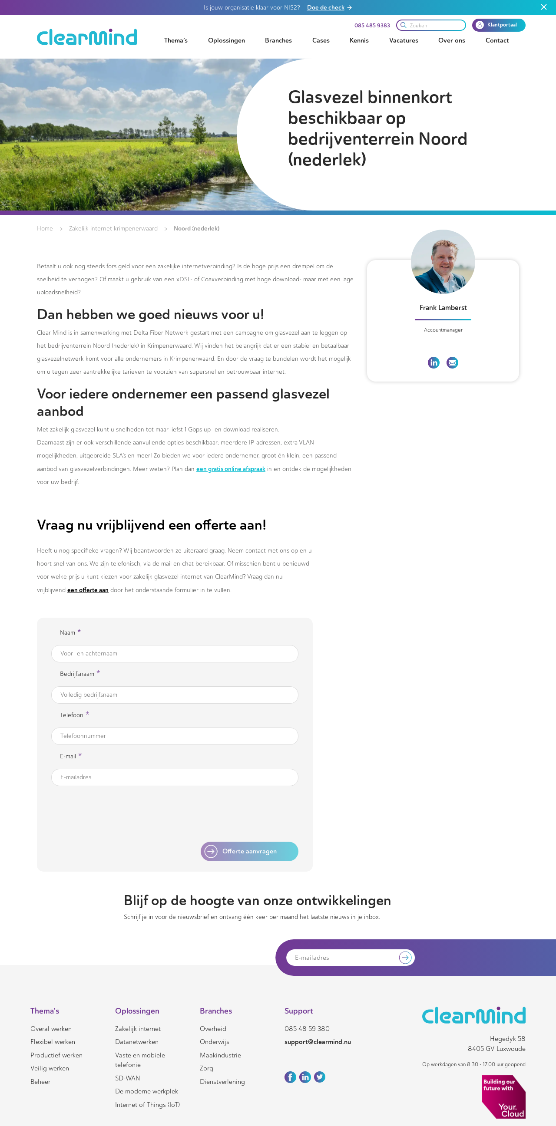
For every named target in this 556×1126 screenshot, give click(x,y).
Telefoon (74, 716)
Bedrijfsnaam (80, 674)
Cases (321, 40)
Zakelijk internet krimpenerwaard (113, 228)
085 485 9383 (372, 25)
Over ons (451, 40)
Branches (278, 40)
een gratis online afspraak (230, 469)
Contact (497, 40)
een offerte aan (88, 590)
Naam (70, 633)
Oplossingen (226, 40)
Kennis (359, 40)
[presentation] (226, 814)
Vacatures (403, 40)
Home (45, 228)
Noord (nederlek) (196, 228)
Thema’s (176, 40)
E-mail (71, 757)
